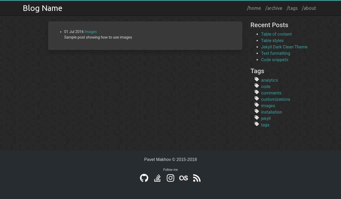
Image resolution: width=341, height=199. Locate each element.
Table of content (276, 34)
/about (309, 8)
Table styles (272, 40)
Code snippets (274, 59)
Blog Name (43, 8)
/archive (273, 8)
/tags (292, 8)
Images (91, 32)
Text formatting (275, 53)
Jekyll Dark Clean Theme (284, 46)
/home (254, 8)
